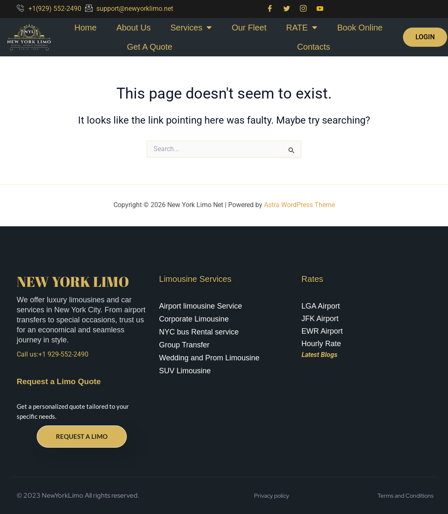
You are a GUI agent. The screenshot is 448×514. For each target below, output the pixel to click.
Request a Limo (82, 436)
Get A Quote (149, 46)
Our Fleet (249, 27)
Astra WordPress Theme (299, 205)
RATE (301, 27)
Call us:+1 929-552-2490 (52, 354)
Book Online (360, 27)
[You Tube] (320, 9)
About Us (133, 27)
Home (85, 27)
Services (191, 27)
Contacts (313, 46)
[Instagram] (303, 9)
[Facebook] (270, 9)
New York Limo (73, 281)
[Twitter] (286, 9)
